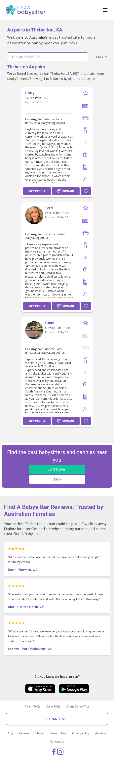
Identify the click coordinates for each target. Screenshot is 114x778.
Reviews (24, 733)
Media (39, 733)
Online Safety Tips (78, 706)
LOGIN (57, 479)
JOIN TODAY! (57, 469)
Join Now (68, 42)
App (10, 733)
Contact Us (57, 741)
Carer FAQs (53, 706)
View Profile (36, 191)
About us (100, 733)
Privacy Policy (80, 733)
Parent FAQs (32, 706)
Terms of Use (57, 733)
